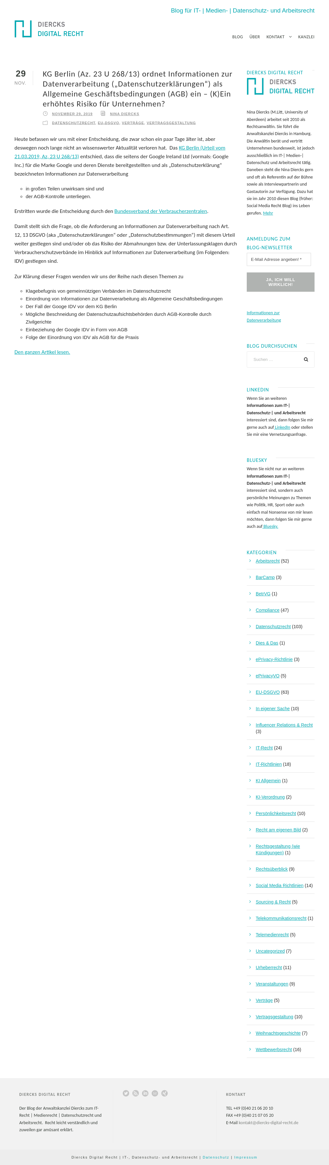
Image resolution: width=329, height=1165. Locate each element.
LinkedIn (282, 427)
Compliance (268, 610)
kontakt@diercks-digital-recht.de (268, 1122)
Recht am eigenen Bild (278, 829)
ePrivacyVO (268, 675)
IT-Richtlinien (269, 764)
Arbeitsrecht (268, 561)
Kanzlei (306, 37)
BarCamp (265, 577)
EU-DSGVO (108, 122)
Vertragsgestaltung (171, 122)
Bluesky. (270, 526)
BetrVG (263, 593)
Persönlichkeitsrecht (276, 813)
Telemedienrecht (272, 934)
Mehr (268, 213)
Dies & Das (267, 643)
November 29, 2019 (72, 114)
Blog (237, 37)
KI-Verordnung (270, 797)
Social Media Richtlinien (280, 885)
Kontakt (275, 37)
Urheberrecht (269, 967)
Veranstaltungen (272, 983)
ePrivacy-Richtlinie (274, 659)
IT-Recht (264, 747)
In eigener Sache (273, 708)
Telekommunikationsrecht (281, 918)
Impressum (245, 1157)
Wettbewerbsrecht (274, 1049)
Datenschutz (216, 1157)
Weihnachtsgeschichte (278, 1033)
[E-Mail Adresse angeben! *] (279, 259)
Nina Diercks (124, 114)
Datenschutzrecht (73, 122)
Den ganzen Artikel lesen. (42, 352)
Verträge (133, 122)
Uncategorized (270, 951)
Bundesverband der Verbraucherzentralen (160, 211)
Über (254, 37)
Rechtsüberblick (272, 869)
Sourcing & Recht (273, 901)
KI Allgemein (268, 780)
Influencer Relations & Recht (284, 725)
